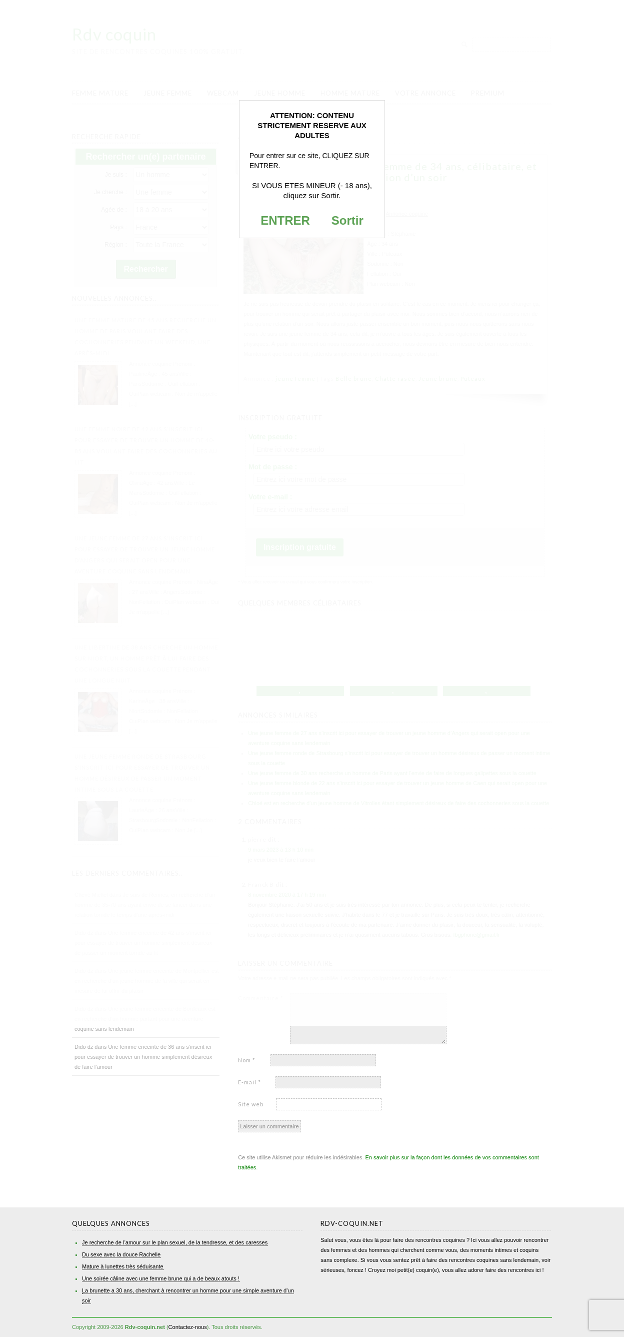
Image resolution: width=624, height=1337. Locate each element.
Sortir (348, 220)
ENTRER (285, 220)
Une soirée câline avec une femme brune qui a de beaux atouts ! (161, 1278)
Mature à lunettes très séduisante (123, 1266)
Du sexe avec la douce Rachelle (121, 1254)
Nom (247, 1060)
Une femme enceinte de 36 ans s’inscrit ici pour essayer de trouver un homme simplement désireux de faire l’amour (143, 1057)
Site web (251, 1104)
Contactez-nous (187, 1327)
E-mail (249, 1082)
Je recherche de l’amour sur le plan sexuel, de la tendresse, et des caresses (175, 1242)
